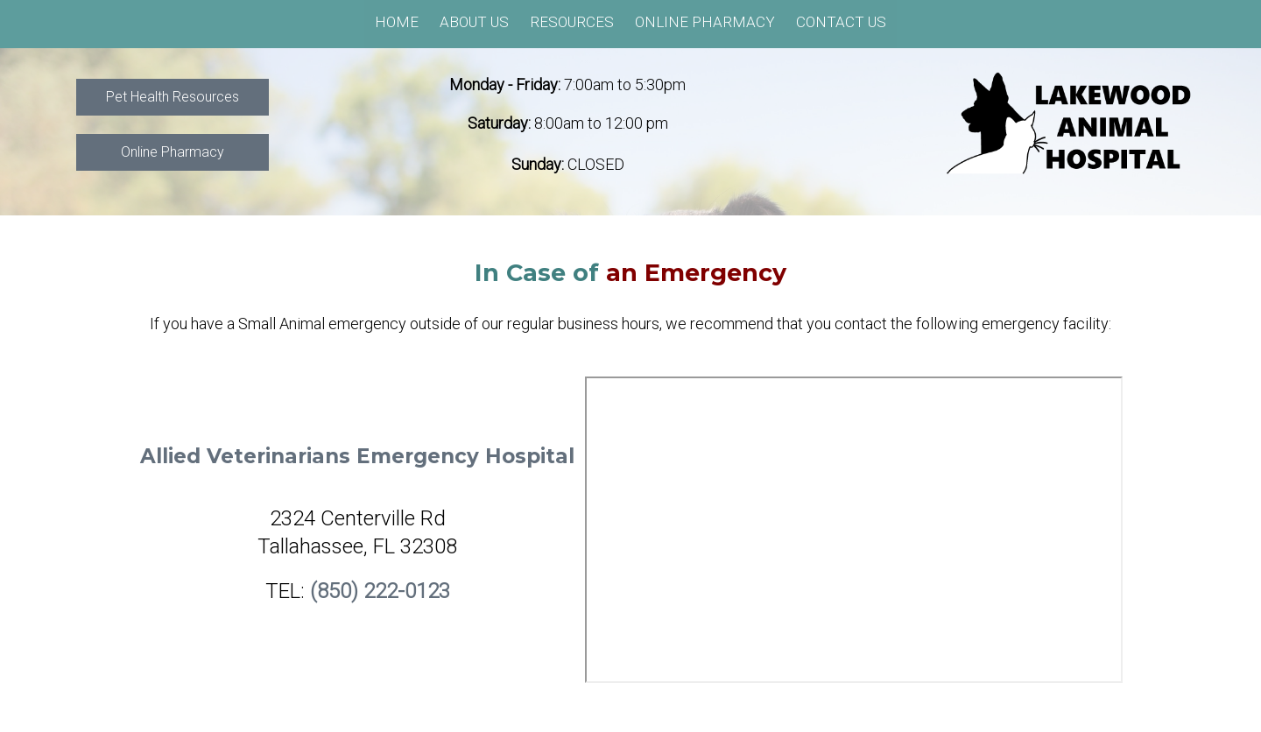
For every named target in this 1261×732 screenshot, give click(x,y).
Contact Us (841, 22)
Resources (572, 22)
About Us (474, 22)
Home (397, 22)
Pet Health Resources (172, 96)
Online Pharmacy (705, 22)
